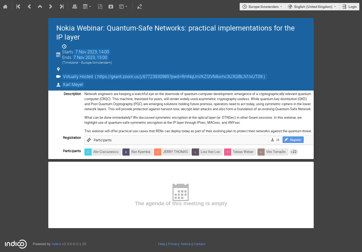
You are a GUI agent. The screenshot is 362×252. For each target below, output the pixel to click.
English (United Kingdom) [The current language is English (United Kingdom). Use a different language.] (313, 6)
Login (352, 6)
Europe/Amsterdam (264, 6)
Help (161, 244)
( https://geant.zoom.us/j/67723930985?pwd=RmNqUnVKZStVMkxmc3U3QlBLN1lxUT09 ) (180, 76)
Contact (199, 244)
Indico (56, 244)
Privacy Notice (179, 244)
